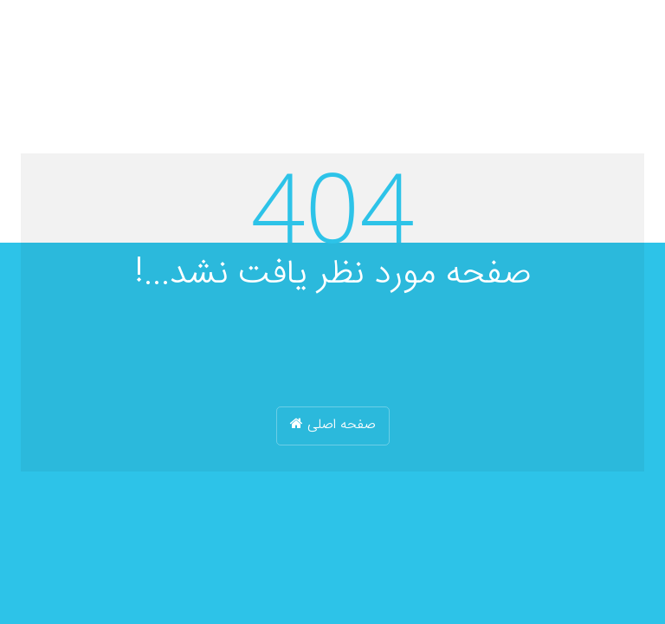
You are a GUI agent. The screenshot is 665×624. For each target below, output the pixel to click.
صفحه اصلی (333, 425)
